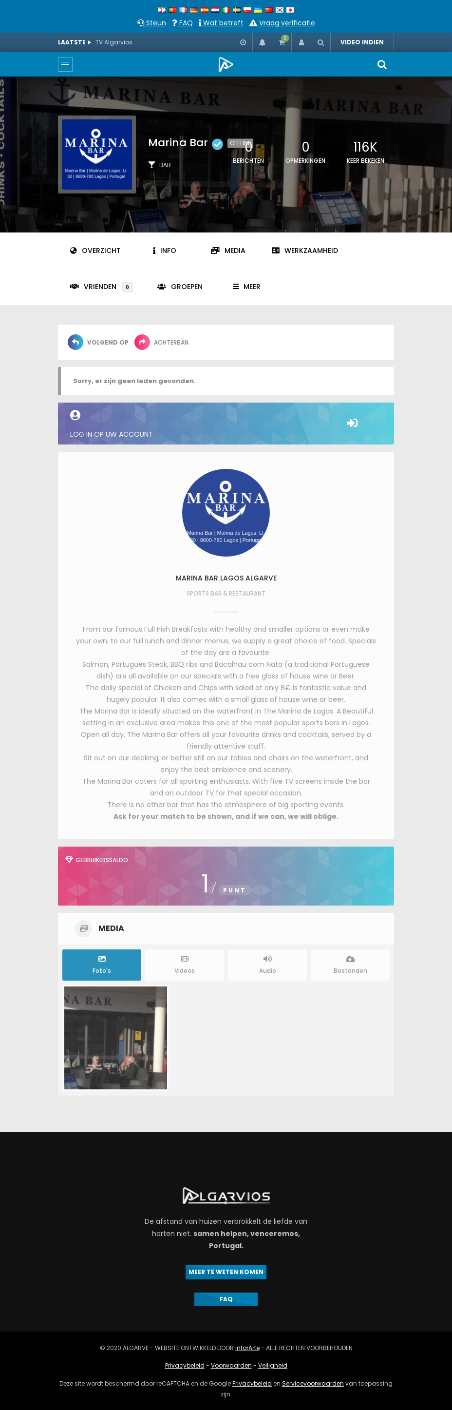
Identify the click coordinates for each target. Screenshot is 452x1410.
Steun (151, 23)
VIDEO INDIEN (362, 42)
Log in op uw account (226, 424)
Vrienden (101, 287)
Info (164, 250)
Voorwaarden (231, 1365)
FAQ (182, 23)
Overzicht (95, 250)
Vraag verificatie (282, 23)
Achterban (161, 342)
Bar (165, 165)
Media (228, 250)
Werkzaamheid (305, 250)
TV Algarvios (113, 42)
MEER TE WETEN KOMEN (226, 1272)
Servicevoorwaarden (313, 1383)
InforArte (247, 1348)
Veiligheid (272, 1365)
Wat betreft (221, 23)
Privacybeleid (185, 1365)
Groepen (180, 286)
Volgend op (98, 342)
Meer (247, 286)
